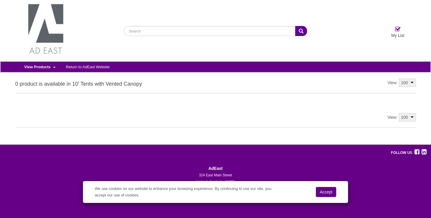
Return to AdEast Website (88, 67)
